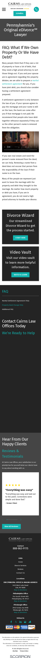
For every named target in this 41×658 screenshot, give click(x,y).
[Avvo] (30, 622)
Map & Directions (20, 590)
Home (20, 562)
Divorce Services (20, 566)
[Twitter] (16, 622)
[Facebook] (11, 622)
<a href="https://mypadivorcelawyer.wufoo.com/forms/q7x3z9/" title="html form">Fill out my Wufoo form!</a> (20, 383)
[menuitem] (20, 301)
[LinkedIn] (20, 622)
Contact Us (20, 573)
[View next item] (21, 520)
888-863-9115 (20, 548)
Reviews (20, 569)
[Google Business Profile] (25, 622)
